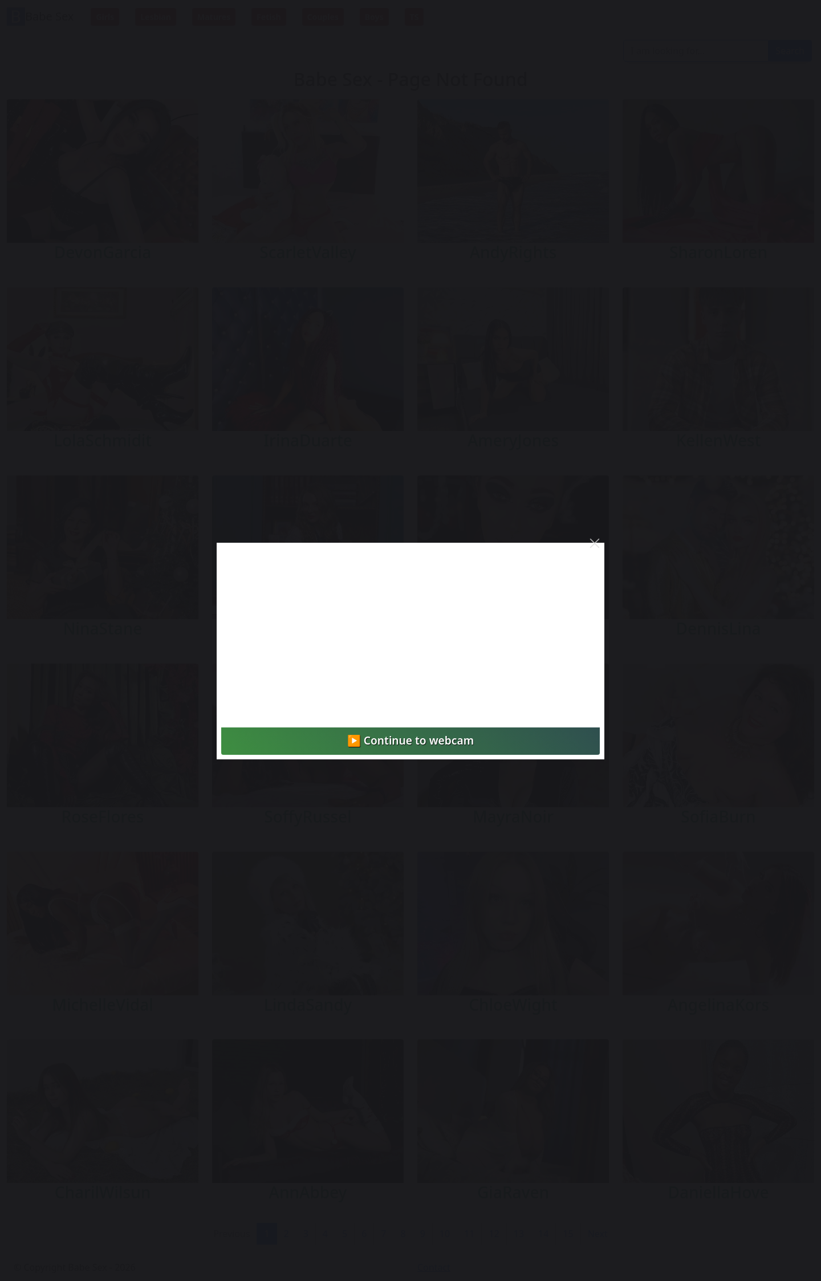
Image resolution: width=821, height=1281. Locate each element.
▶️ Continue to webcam (410, 740)
